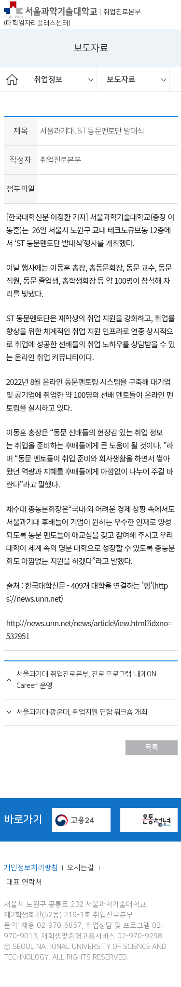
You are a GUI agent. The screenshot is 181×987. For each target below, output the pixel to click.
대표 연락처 (24, 882)
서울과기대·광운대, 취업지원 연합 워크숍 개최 (81, 712)
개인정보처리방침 (31, 868)
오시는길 (81, 868)
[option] (60, 79)
